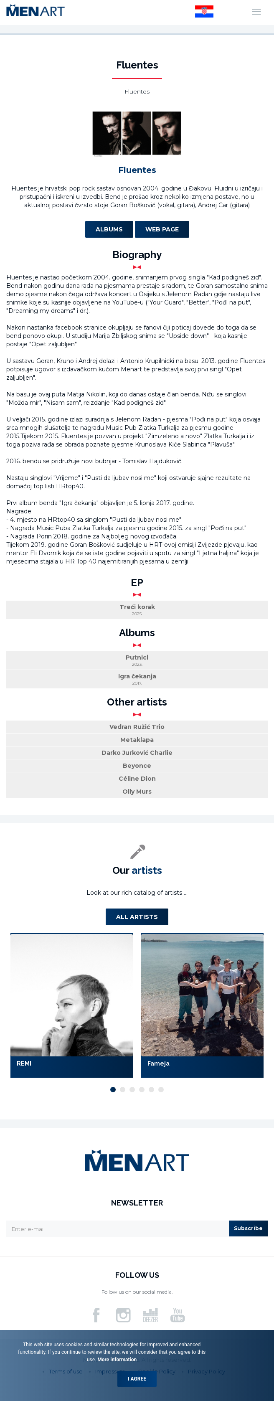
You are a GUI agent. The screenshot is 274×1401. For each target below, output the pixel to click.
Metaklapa (137, 740)
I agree (137, 1379)
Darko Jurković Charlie (137, 752)
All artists (137, 917)
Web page (162, 229)
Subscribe (248, 1228)
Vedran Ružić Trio (137, 727)
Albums (109, 229)
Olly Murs (137, 791)
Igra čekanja (137, 679)
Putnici (137, 661)
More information (116, 1360)
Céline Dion (137, 778)
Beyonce (137, 765)
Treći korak (137, 610)
